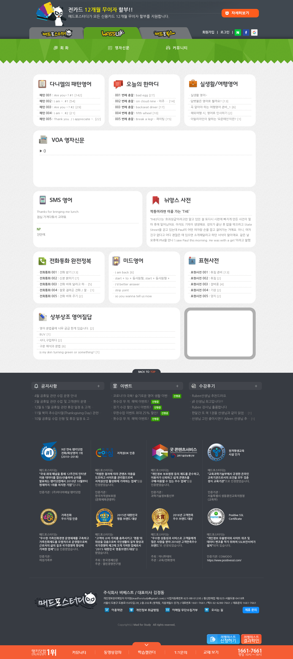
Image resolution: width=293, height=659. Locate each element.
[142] (78, 95)
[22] (98, 119)
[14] (172, 101)
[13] (225, 101)
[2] (230, 113)
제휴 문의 (251, 609)
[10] (155, 113)
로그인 (224, 32)
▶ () (42, 151)
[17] (162, 107)
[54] (72, 101)
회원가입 (208, 32)
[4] (222, 284)
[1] (239, 119)
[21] (72, 113)
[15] (168, 119)
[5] (90, 284)
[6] (234, 107)
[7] (77, 278)
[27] (152, 95)
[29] (78, 107)
